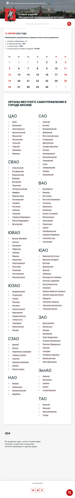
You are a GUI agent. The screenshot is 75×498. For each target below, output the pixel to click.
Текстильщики (18, 274)
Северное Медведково (21, 217)
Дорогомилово (48, 323)
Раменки (46, 348)
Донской (46, 270)
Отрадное (16, 203)
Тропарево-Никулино (51, 355)
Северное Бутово (19, 316)
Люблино (16, 253)
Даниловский (48, 267)
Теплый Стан (17, 320)
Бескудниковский (50, 129)
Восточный (47, 196)
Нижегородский (18, 263)
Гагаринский (17, 295)
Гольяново (47, 203)
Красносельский (18, 132)
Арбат (14, 122)
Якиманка (16, 154)
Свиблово (16, 210)
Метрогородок (48, 217)
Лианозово (16, 185)
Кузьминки (16, 246)
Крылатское (47, 327)
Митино (15, 348)
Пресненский (17, 139)
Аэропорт (46, 122)
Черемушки (17, 323)
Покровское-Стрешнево (21, 352)
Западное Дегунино (50, 146)
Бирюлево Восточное (51, 256)
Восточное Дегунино (51, 136)
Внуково (15, 383)
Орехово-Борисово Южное (53, 295)
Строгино (16, 359)
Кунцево (46, 330)
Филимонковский (19, 391)
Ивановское (47, 207)
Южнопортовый (18, 277)
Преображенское (49, 231)
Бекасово (46, 405)
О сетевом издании (37, 483)
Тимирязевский (49, 168)
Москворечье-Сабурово (52, 277)
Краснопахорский (49, 412)
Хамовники (16, 150)
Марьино (15, 256)
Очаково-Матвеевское (51, 341)
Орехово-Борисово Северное (54, 291)
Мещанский (17, 136)
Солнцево (46, 351)
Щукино (15, 366)
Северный (16, 214)
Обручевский (17, 313)
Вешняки (46, 192)
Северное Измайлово (51, 235)
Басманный (16, 125)
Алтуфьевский (18, 171)
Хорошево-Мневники (20, 362)
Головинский (48, 139)
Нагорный (47, 288)
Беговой (46, 125)
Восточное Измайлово (51, 199)
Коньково (16, 302)
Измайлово (47, 210)
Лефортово (16, 249)
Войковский (47, 132)
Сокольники (47, 242)
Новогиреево (48, 221)
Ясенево (15, 330)
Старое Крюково (49, 390)
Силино (46, 387)
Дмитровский (48, 143)
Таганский (16, 143)
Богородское (48, 189)
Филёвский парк (49, 358)
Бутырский (16, 182)
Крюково (46, 376)
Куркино (15, 345)
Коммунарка (17, 387)
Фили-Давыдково (50, 362)
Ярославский (17, 224)
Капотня (15, 242)
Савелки (46, 383)
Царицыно (47, 298)
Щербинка (16, 394)
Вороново (46, 408)
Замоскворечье (18, 129)
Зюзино (15, 299)
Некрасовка (17, 260)
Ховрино (46, 171)
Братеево (46, 263)
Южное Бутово (18, 327)
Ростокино (16, 207)
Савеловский (48, 161)
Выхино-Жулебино (19, 238)
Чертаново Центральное (52, 305)
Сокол (45, 164)
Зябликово (47, 274)
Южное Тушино (18, 369)
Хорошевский (48, 175)
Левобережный (49, 154)
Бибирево (16, 178)
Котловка (16, 306)
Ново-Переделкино (50, 337)
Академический (18, 291)
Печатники (16, 267)
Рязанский (16, 270)
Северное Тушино (19, 355)
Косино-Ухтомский (50, 214)
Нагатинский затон (50, 284)
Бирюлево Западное (51, 260)
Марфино (16, 192)
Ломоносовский (18, 309)
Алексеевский (17, 168)
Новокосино (47, 224)
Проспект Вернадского (52, 344)
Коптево (46, 150)
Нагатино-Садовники (51, 281)
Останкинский (17, 199)
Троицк (45, 415)
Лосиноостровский (19, 189)
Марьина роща (18, 196)
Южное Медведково (20, 221)
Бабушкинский (18, 175)
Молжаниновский (50, 157)
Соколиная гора (49, 238)
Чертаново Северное (51, 302)
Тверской (16, 146)
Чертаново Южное (50, 309)
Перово (46, 228)
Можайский (47, 334)
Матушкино (47, 380)
